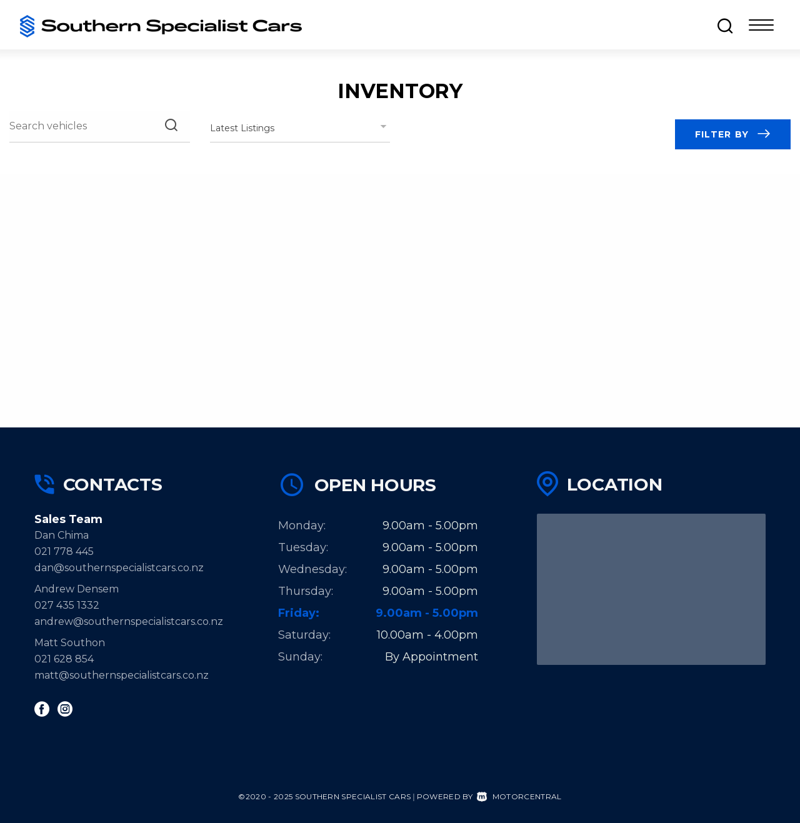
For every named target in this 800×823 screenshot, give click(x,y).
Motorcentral (519, 796)
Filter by (733, 134)
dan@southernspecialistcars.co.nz (119, 568)
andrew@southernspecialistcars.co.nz (128, 621)
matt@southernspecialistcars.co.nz (121, 675)
